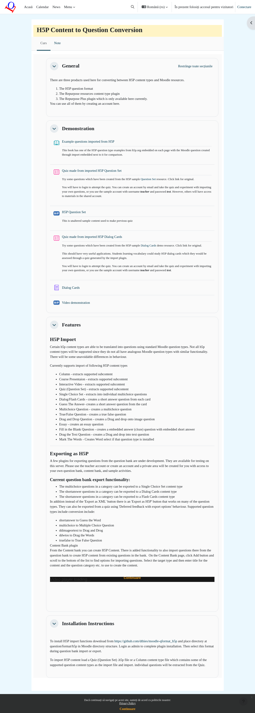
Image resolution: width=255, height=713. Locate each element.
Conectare (244, 7)
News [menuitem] (56, 7)
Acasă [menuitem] (28, 7)
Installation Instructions (88, 633)
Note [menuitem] (57, 43)
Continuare (127, 709)
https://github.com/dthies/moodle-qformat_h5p (148, 651)
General (70, 66)
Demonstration (78, 129)
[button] (132, 7)
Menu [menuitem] (68, 7)
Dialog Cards (151, 248)
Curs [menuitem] (44, 43)
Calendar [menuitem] (42, 7)
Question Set (151, 181)
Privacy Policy (127, 703)
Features (71, 328)
